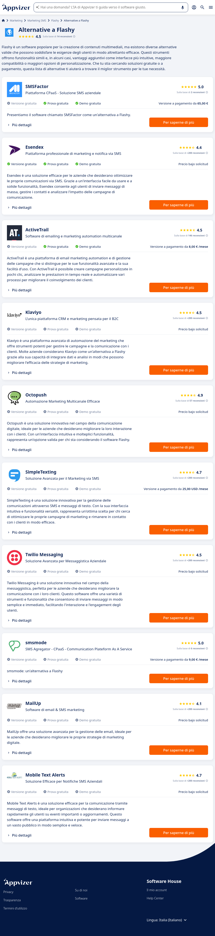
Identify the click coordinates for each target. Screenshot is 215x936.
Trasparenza (12, 900)
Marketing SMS (37, 20)
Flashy (55, 20)
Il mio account (157, 890)
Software (81, 898)
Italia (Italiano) (173, 920)
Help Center (155, 898)
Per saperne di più (178, 122)
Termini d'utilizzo (15, 908)
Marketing (16, 20)
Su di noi (81, 890)
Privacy (8, 892)
